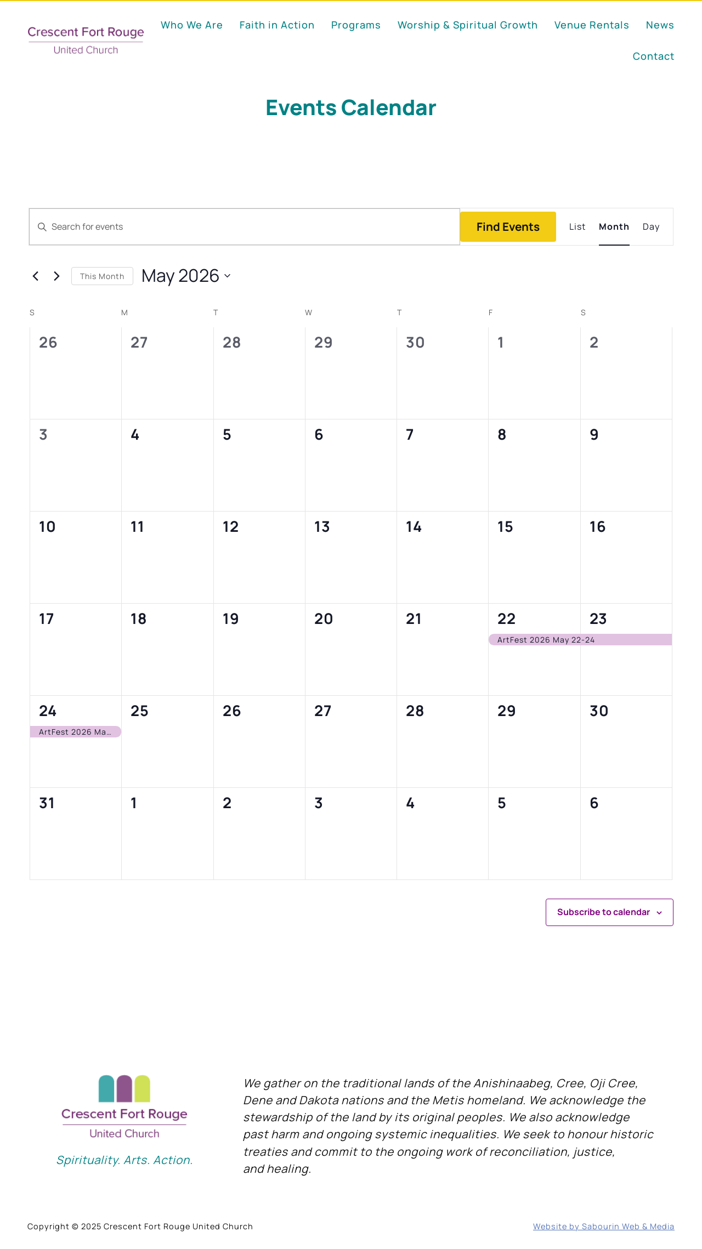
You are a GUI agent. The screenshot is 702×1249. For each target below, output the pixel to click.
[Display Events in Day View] (651, 227)
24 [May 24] (47, 710)
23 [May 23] (599, 618)
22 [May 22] (506, 618)
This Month (102, 276)
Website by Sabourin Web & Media (604, 1226)
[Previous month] (35, 275)
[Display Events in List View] (577, 227)
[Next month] (56, 275)
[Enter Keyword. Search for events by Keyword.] (244, 227)
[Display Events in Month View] (614, 227)
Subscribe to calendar (603, 912)
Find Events (508, 226)
